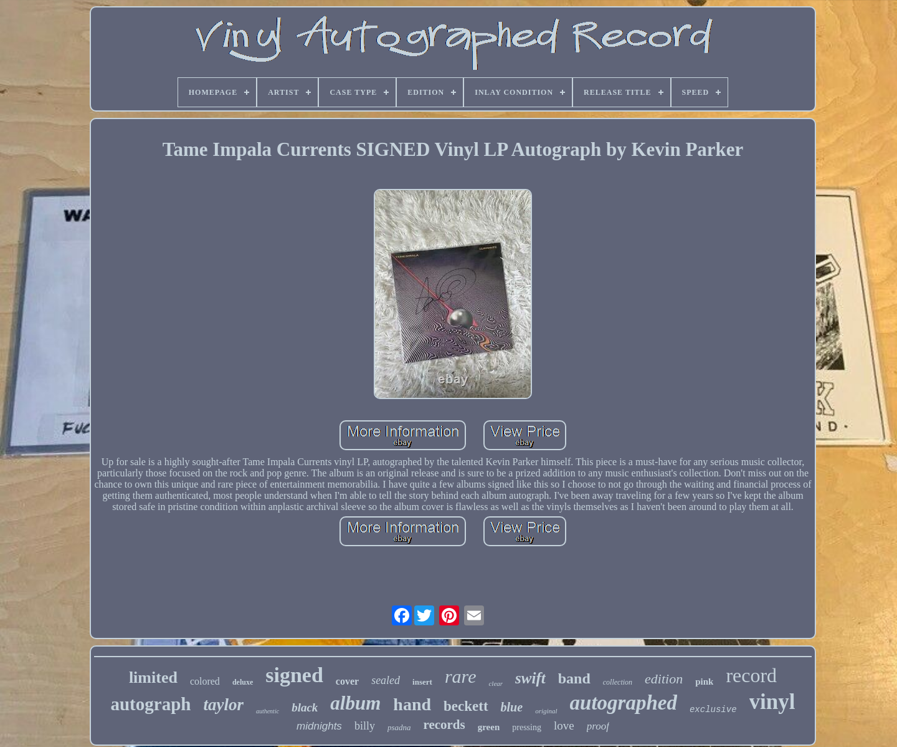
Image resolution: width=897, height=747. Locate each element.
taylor (223, 704)
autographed (623, 703)
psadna (399, 727)
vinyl (772, 702)
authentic (267, 711)
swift (530, 678)
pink (704, 682)
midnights (319, 726)
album (355, 703)
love (564, 725)
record (751, 675)
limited (153, 677)
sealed (385, 680)
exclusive (713, 710)
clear (495, 683)
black (305, 707)
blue (512, 707)
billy (364, 726)
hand (412, 704)
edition (664, 679)
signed (294, 675)
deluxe (242, 682)
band (574, 678)
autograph (150, 704)
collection (617, 682)
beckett (466, 706)
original (546, 711)
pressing (526, 727)
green (489, 727)
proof (598, 726)
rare (461, 676)
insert (422, 682)
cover (347, 681)
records (444, 724)
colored (205, 681)
